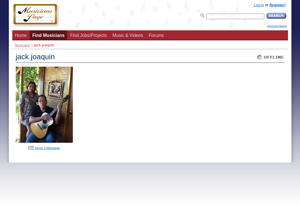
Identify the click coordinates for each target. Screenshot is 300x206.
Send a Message (47, 148)
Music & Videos (128, 35)
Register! (277, 5)
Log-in (259, 5)
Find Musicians (48, 35)
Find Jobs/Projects (88, 35)
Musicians (22, 45)
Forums (156, 35)
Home (21, 35)
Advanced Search (277, 26)
